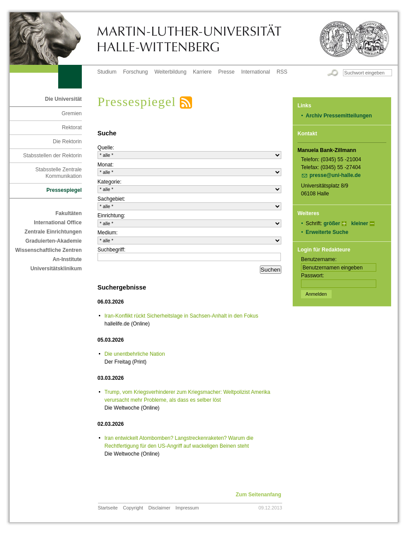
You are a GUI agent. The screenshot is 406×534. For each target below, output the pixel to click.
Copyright (133, 507)
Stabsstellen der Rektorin (52, 155)
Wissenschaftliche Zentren (48, 250)
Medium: (108, 233)
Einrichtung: (111, 215)
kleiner (359, 223)
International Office (57, 222)
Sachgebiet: (111, 199)
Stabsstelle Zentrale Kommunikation (58, 172)
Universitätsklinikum (55, 268)
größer (331, 223)
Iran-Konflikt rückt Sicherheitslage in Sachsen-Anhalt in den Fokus (182, 316)
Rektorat (71, 127)
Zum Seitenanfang (258, 495)
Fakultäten (69, 213)
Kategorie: (110, 182)
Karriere (202, 72)
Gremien (72, 113)
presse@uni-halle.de (334, 175)
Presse (226, 72)
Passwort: (312, 275)
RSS (281, 72)
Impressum (187, 507)
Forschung (135, 72)
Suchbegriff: (112, 250)
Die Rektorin (67, 141)
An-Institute (67, 259)
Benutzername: (318, 259)
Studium (106, 72)
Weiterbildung (170, 72)
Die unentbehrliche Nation (135, 354)
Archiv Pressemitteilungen (339, 116)
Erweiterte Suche (327, 232)
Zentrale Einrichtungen (53, 232)
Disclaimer (159, 507)
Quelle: (106, 148)
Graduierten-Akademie (53, 241)
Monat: (106, 165)
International (255, 72)
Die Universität (63, 99)
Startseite (108, 507)
